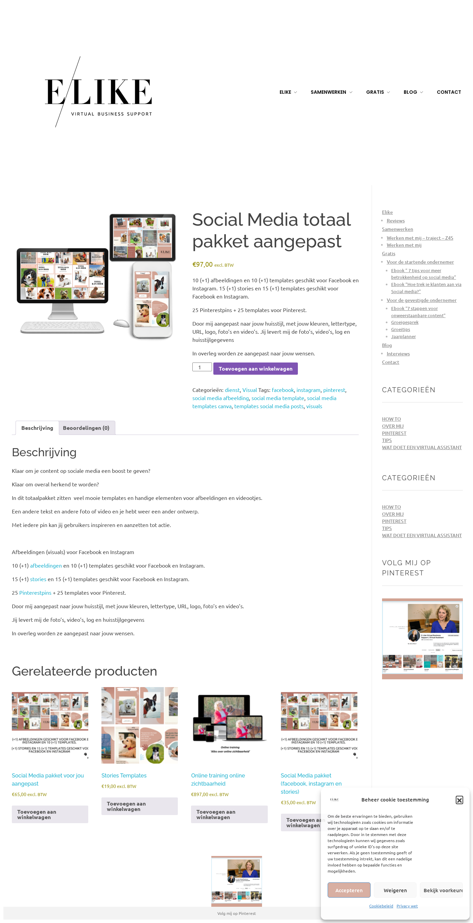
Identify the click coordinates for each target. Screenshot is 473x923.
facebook (283, 389)
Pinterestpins (35, 592)
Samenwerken (397, 229)
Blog (387, 345)
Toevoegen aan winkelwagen (255, 368)
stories (38, 578)
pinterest (334, 389)
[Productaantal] (202, 366)
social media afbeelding (220, 397)
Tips (387, 440)
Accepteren (349, 890)
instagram (309, 389)
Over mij (393, 426)
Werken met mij (404, 245)
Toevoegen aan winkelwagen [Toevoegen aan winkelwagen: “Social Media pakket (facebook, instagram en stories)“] (305, 822)
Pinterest (394, 433)
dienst (232, 389)
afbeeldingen (46, 565)
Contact (390, 362)
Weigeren (395, 890)
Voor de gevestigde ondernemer (422, 300)
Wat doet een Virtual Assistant (422, 447)
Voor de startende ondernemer (420, 262)
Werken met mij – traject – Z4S (420, 238)
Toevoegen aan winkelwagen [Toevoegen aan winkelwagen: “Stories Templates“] (126, 806)
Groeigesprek (405, 322)
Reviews (396, 220)
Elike (387, 212)
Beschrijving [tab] (37, 427)
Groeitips (400, 329)
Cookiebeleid (381, 905)
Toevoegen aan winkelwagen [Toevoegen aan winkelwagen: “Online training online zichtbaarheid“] (215, 814)
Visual (249, 389)
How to (391, 419)
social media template (278, 397)
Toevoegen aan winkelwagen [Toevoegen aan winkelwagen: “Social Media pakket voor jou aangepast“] (36, 814)
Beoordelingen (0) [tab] (86, 427)
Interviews (398, 353)
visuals (314, 405)
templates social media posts (269, 405)
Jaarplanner (403, 336)
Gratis (388, 253)
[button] (459, 799)
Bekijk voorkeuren (443, 890)
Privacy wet (407, 905)
